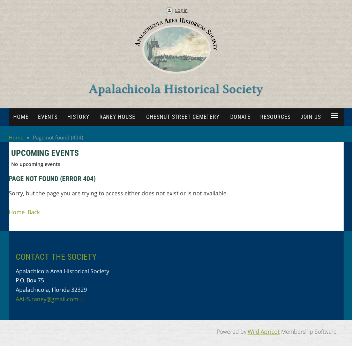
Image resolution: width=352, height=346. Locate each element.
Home (16, 137)
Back (34, 212)
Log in (181, 10)
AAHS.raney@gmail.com (47, 299)
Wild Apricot (264, 332)
